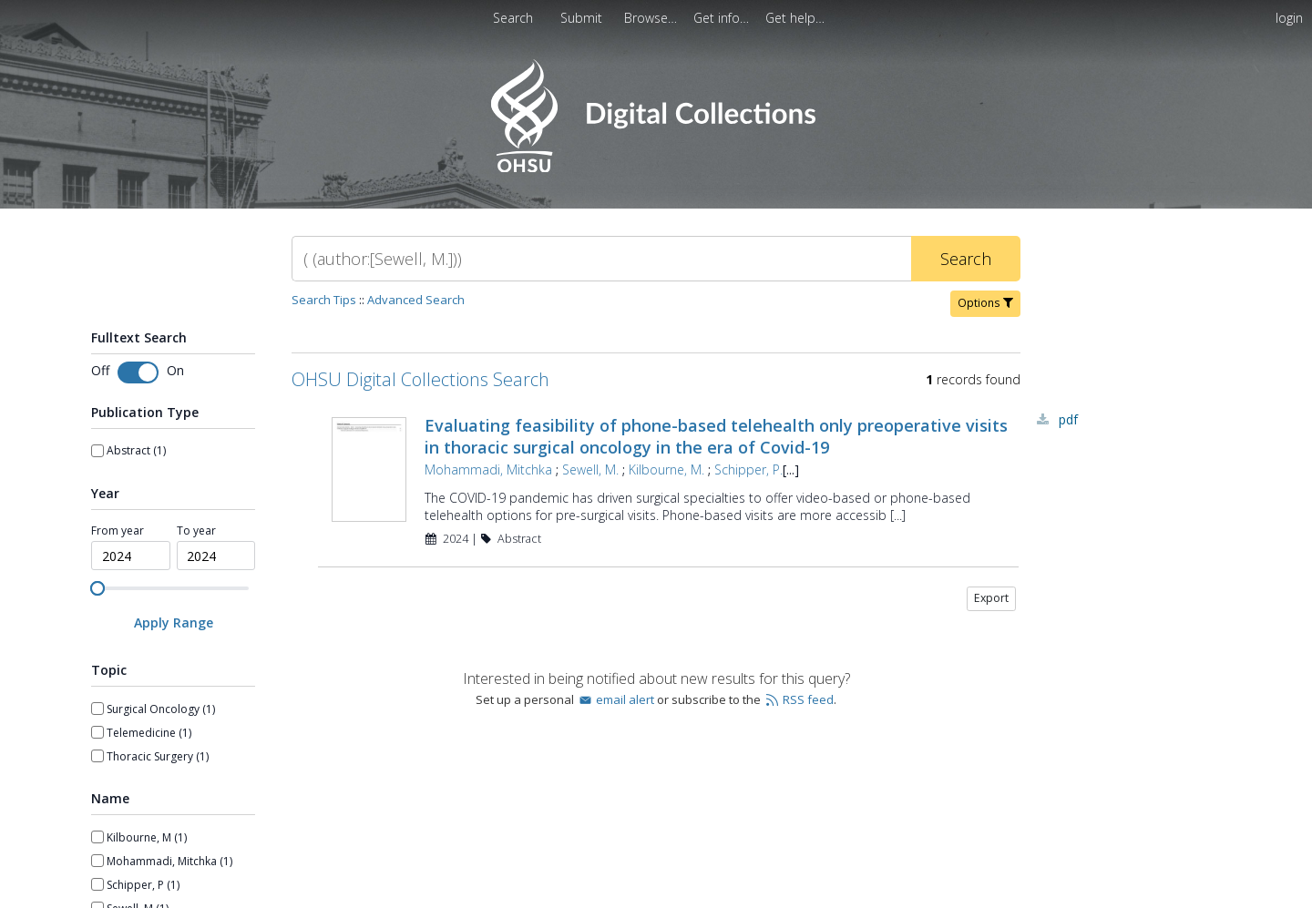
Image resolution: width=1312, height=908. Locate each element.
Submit (583, 17)
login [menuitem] (1289, 17)
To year (196, 530)
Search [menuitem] (513, 17)
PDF (1068, 419)
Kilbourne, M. (666, 469)
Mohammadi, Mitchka (488, 469)
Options (985, 303)
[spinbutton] (130, 555)
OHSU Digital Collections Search (420, 379)
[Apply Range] (173, 622)
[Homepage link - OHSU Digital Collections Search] (655, 168)
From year (117, 530)
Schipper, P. (748, 469)
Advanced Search (416, 299)
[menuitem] (652, 18)
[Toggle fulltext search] (138, 372)
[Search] (601, 258)
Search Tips (324, 299)
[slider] (97, 588)
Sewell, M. (590, 469)
